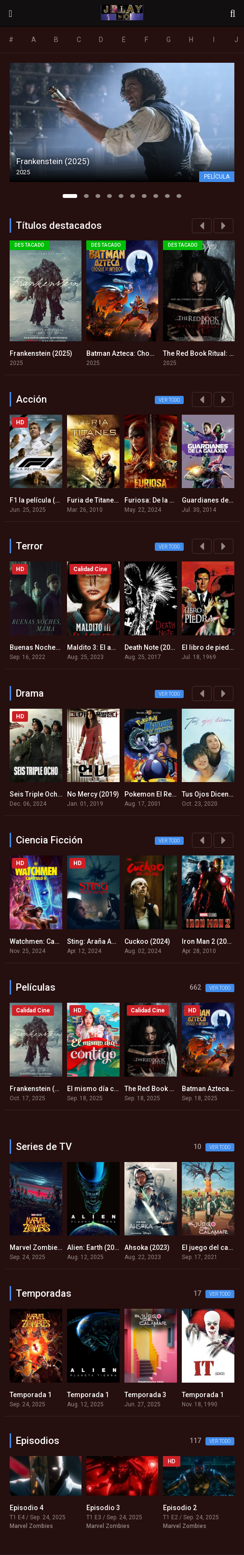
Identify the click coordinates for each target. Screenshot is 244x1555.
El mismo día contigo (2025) (111, 1089)
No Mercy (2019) (93, 794)
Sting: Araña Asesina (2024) (110, 941)
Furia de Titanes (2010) (103, 500)
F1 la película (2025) (41, 500)
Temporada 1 (31, 1395)
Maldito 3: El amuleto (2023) (111, 647)
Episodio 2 (180, 1508)
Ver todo (169, 400)
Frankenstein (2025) (41, 353)
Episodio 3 (103, 1508)
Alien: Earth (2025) (95, 1247)
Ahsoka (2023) (147, 1247)
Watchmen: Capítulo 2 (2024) (54, 941)
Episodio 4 (26, 1508)
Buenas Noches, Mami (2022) (56, 647)
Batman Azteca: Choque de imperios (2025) (154, 353)
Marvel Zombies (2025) (46, 1247)
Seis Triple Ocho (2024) (46, 794)
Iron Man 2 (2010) (209, 941)
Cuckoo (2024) (147, 941)
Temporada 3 (145, 1395)
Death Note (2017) (152, 647)
